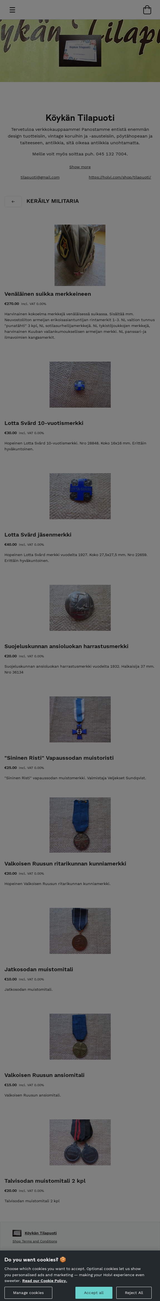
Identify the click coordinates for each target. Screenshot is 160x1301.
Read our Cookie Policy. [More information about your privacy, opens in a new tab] (44, 1283)
